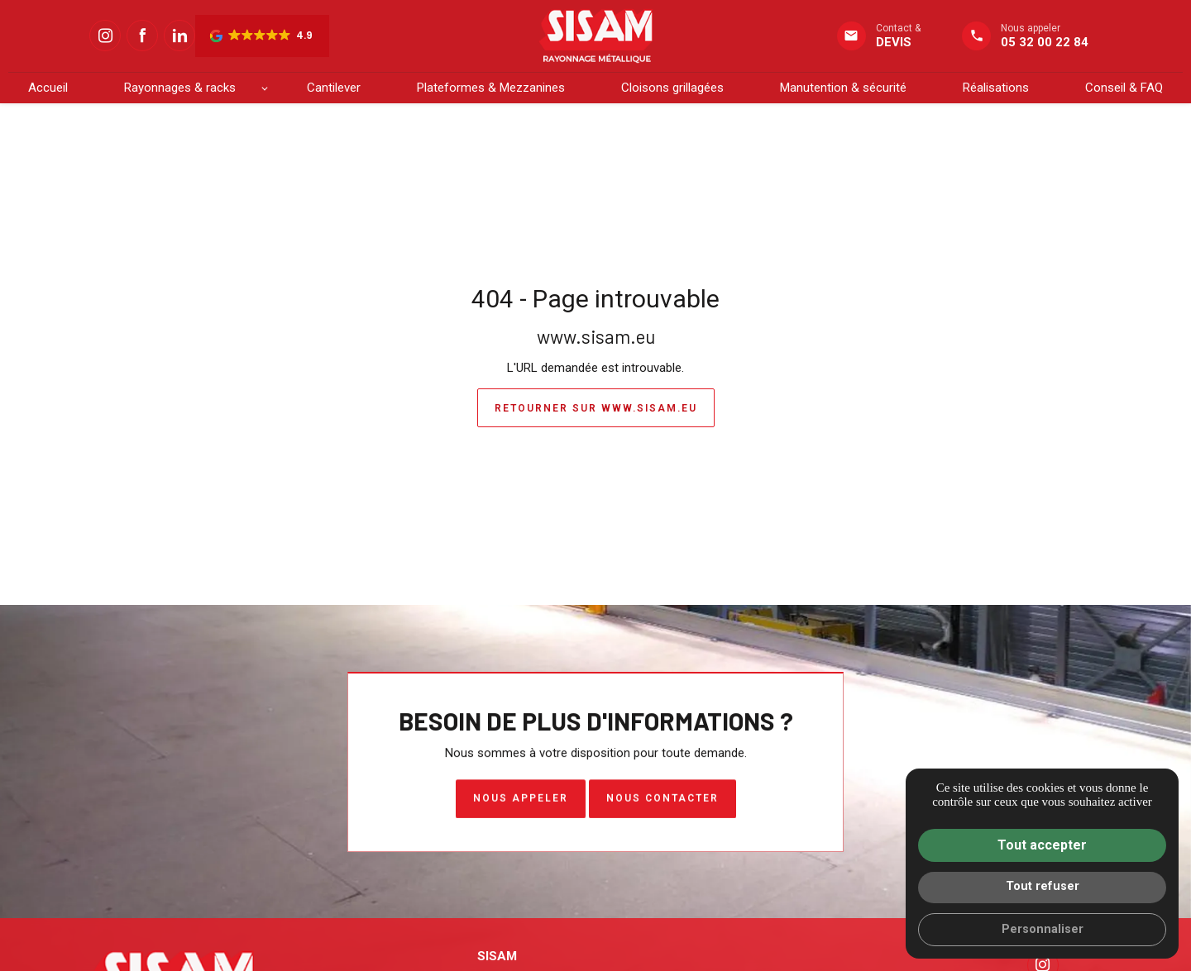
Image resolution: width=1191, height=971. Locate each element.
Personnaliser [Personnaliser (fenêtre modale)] (1042, 929)
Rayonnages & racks (180, 87)
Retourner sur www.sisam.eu (596, 408)
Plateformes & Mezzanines (491, 87)
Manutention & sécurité (843, 87)
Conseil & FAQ (1124, 87)
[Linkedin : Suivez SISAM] (179, 35)
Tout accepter (1042, 845)
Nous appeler (520, 801)
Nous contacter (662, 801)
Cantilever (334, 87)
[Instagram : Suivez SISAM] (105, 35)
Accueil (48, 87)
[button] (262, 36)
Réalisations (996, 87)
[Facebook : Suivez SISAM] (142, 35)
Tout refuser (1042, 886)
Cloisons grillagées (672, 87)
